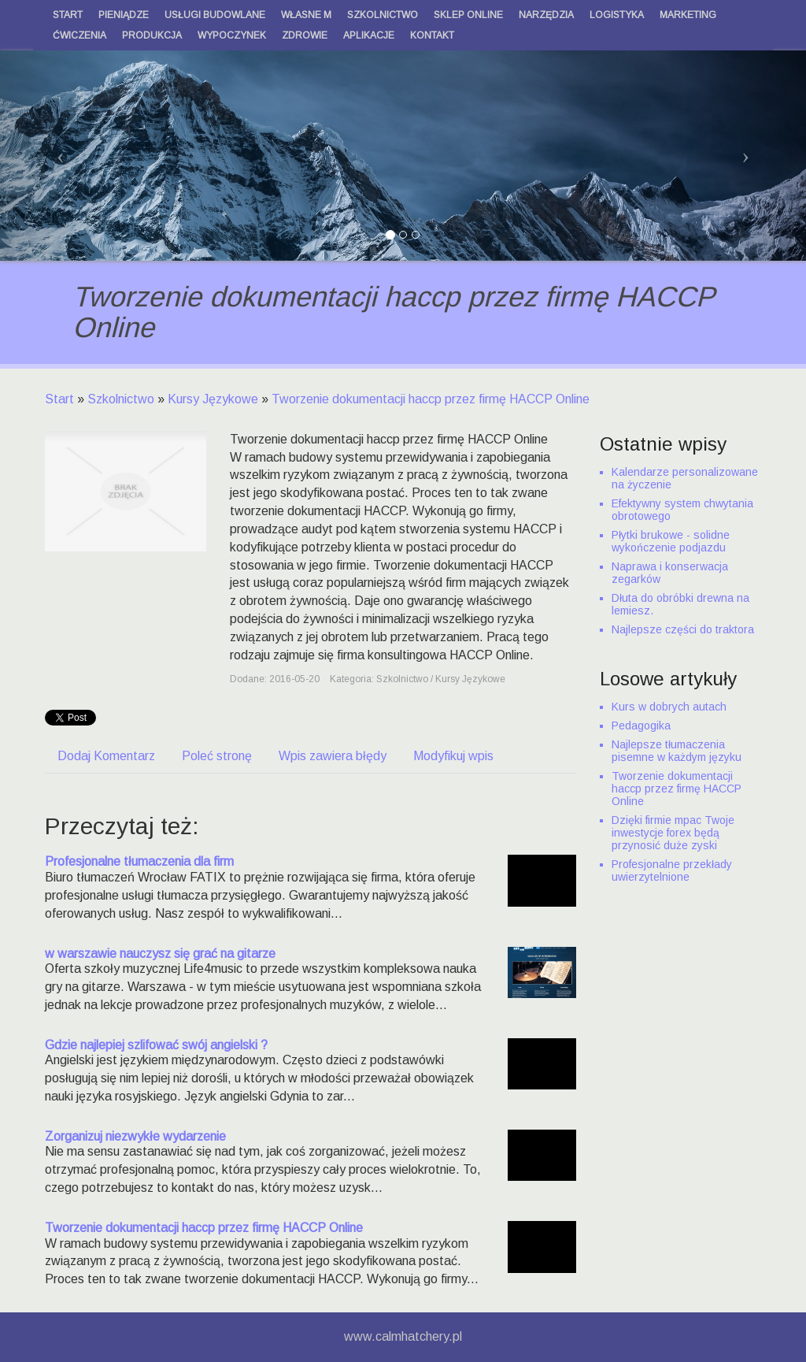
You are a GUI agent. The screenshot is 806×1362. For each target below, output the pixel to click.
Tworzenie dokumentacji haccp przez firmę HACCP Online (431, 399)
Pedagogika (641, 725)
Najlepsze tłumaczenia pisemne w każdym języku (676, 750)
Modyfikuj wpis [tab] (453, 756)
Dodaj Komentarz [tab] (106, 756)
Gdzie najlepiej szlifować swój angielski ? (156, 1045)
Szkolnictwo (120, 399)
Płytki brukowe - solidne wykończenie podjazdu (671, 541)
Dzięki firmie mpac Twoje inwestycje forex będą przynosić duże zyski (673, 833)
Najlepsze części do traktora (683, 629)
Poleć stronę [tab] (217, 756)
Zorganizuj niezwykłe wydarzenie (135, 1136)
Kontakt (432, 35)
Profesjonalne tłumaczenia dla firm (139, 861)
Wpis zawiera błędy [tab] (332, 756)
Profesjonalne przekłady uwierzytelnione (672, 870)
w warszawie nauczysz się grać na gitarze (160, 953)
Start (59, 399)
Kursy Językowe (213, 399)
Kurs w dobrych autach (669, 706)
